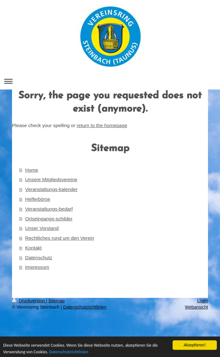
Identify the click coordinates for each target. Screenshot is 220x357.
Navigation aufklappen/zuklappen (110, 81)
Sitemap (56, 300)
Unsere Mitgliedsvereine (51, 179)
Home (31, 170)
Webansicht (196, 307)
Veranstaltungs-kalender (51, 189)
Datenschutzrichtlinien (85, 307)
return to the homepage (101, 125)
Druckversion (29, 300)
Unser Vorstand (42, 228)
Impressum (37, 267)
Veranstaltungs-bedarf (49, 209)
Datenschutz (38, 257)
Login (202, 300)
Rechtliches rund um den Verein (59, 238)
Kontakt (33, 247)
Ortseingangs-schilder (49, 218)
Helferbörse (38, 199)
